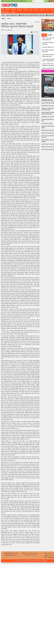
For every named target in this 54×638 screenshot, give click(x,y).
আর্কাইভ (13, 12)
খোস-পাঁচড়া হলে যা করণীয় (46, 123)
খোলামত (42, 9)
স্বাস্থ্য (51, 9)
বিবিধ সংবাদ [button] (5, 12)
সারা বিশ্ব (25, 9)
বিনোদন (36, 9)
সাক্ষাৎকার (9, 18)
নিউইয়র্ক (19, 9)
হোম (3, 18)
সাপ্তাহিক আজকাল (23, 561)
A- (33, 32)
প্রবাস (31, 9)
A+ (38, 32)
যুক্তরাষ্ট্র (7, 9)
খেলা (47, 9)
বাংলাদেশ (13, 9)
